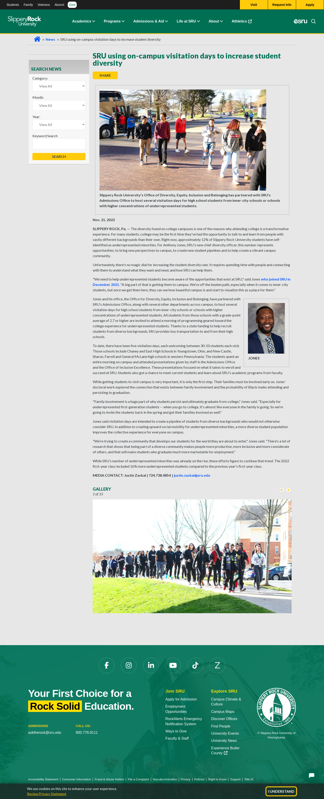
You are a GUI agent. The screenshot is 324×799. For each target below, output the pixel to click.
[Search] (311, 21)
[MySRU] (300, 21)
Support (235, 779)
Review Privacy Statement (46, 794)
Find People (220, 726)
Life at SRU (186, 21)
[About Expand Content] (123, 21)
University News (224, 741)
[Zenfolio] (217, 665)
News (50, 39)
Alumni (59, 5)
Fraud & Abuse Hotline (109, 779)
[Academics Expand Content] (93, 21)
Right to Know (217, 779)
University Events (225, 733)
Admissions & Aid (148, 21)
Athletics (242, 21)
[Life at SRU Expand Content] (198, 21)
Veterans (44, 5)
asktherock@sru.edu (44, 732)
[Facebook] (107, 665)
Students (13, 5)
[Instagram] (129, 665)
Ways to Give (176, 731)
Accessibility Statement (43, 779)
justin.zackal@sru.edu (192, 475)
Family (28, 5)
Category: (40, 78)
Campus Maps (222, 712)
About (214, 21)
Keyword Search (45, 136)
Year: (36, 116)
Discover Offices (224, 719)
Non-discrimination (165, 779)
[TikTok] (195, 665)
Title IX (248, 779)
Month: (38, 97)
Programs (112, 21)
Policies (199, 779)
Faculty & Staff (177, 738)
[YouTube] (173, 665)
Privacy (186, 779)
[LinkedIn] (151, 665)
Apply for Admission (181, 699)
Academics (81, 21)
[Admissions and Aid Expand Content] (166, 21)
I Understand (281, 791)
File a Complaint (138, 779)
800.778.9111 (87, 732)
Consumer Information (76, 779)
